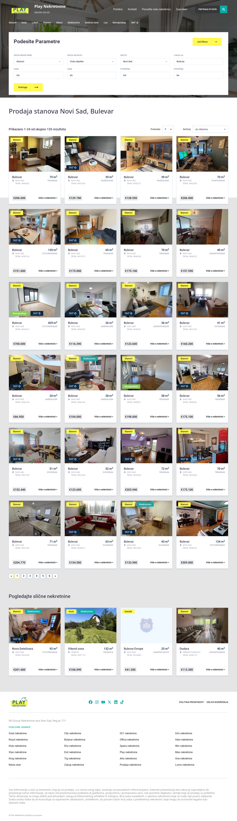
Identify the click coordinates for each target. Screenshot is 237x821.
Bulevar (181, 61)
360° (135, 22)
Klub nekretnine (17, 745)
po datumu (202, 128)
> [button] (55, 575)
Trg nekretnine (72, 757)
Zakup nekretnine (74, 764)
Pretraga (28, 86)
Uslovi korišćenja (217, 701)
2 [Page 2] (23, 575)
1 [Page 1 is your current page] (17, 575)
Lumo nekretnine (184, 764)
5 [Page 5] (43, 575)
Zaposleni (181, 9)
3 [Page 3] (30, 575)
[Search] (223, 9)
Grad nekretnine (18, 732)
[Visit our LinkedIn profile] (116, 701)
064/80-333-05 (42, 12)
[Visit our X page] (109, 701)
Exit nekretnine (72, 751)
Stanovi (12, 22)
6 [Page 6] (49, 575)
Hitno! (59, 22)
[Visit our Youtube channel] (103, 701)
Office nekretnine (129, 739)
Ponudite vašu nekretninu (156, 9)
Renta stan (15, 764)
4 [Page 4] (36, 575)
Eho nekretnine (72, 745)
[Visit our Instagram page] (97, 701)
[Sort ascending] (165, 128)
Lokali (35, 22)
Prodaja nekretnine (130, 764)
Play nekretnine (128, 751)
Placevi (47, 22)
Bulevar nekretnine (74, 739)
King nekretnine (17, 757)
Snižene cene (92, 22)
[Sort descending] (171, 128)
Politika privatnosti (191, 701)
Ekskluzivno (74, 22)
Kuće (24, 22)
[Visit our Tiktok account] (122, 701)
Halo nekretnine (184, 739)
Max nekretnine (184, 751)
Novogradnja (119, 22)
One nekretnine (183, 757)
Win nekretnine (183, 745)
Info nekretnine (183, 732)
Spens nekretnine (129, 745)
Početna (118, 9)
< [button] (11, 575)
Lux (106, 22)
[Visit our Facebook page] (91, 701)
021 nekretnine (128, 732)
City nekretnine (72, 732)
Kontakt (132, 9)
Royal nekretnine (18, 739)
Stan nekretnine (17, 751)
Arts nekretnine (128, 757)
